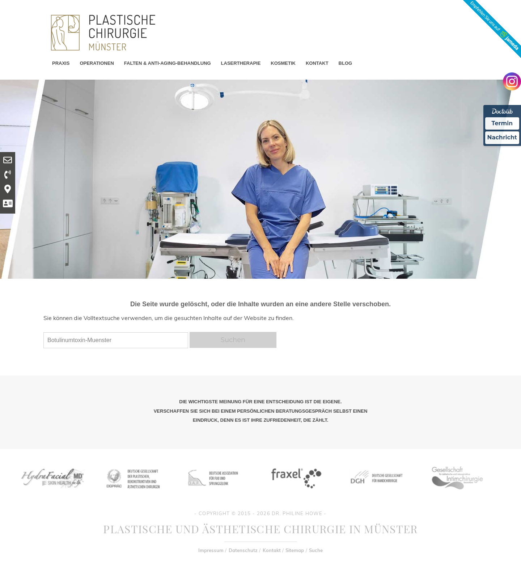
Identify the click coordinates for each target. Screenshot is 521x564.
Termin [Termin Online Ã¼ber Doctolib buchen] (502, 123)
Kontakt (272, 550)
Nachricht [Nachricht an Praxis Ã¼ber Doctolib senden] (502, 137)
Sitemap (294, 550)
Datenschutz (243, 550)
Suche (316, 550)
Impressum (211, 550)
